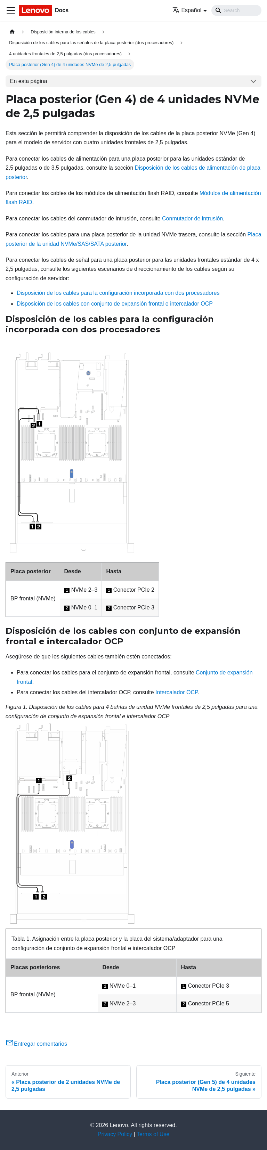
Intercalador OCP (176, 692)
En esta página (28, 81)
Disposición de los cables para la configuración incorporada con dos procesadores (118, 293)
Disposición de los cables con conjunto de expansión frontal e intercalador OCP (115, 304)
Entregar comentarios (36, 1044)
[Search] (236, 10)
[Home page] (12, 31)
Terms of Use (153, 1134)
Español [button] (186, 10)
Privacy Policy (115, 1134)
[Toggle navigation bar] (11, 10)
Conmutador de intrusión (192, 218)
